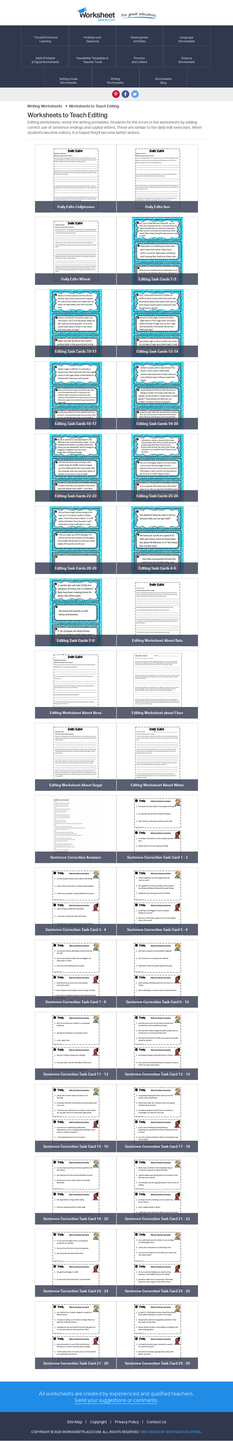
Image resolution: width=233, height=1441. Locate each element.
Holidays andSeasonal (92, 35)
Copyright (98, 1422)
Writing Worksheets (44, 106)
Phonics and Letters (139, 56)
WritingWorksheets (115, 77)
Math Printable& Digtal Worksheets (45, 56)
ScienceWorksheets (186, 56)
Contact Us (156, 1422)
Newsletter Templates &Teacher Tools (92, 56)
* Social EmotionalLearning (45, 35)
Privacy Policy (127, 1422)
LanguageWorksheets (186, 35)
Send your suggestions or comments (115, 1400)
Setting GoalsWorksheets (68, 77)
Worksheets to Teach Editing (91, 106)
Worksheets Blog (163, 77)
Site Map (74, 1422)
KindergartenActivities (139, 35)
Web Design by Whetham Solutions (170, 1432)
